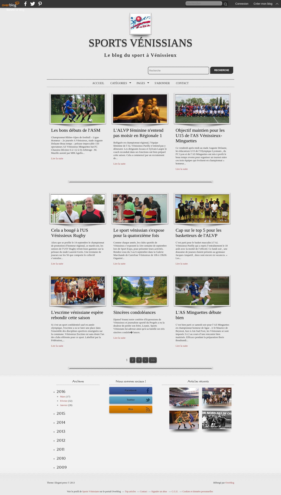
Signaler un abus (159, 491)
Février (64, 400)
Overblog (229, 482)
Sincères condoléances (134, 312)
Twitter (138, 400)
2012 (61, 440)
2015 (61, 413)
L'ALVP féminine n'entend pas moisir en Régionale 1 (138, 133)
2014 (61, 422)
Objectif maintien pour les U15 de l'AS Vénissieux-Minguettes (200, 135)
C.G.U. (175, 491)
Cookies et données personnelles (197, 491)
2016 (61, 391)
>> (153, 360)
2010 (61, 458)
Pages (141, 83)
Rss (139, 409)
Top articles (130, 491)
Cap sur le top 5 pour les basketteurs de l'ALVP (198, 233)
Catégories (119, 83)
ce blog (15, 9)
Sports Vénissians (140, 43)
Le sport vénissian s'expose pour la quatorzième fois (138, 233)
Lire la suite (57, 158)
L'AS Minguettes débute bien (198, 315)
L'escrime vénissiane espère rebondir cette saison (77, 315)
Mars (62, 396)
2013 (61, 431)
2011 (60, 449)
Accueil (98, 83)
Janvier (64, 405)
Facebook (137, 390)
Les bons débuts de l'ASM (75, 130)
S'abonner (162, 83)
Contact (182, 83)
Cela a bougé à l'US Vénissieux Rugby (69, 233)
